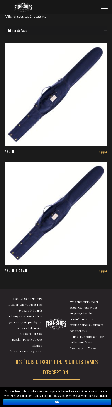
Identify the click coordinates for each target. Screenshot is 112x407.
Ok (57, 402)
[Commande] (56, 30)
